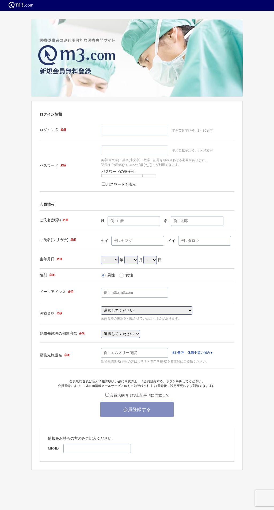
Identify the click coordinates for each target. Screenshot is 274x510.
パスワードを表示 (119, 184)
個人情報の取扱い (106, 381)
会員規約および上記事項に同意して (137, 395)
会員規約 (77, 381)
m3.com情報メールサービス (105, 386)
